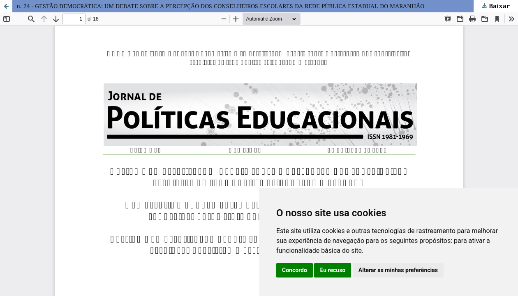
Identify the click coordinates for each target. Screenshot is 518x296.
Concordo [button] (294, 270)
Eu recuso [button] (332, 270)
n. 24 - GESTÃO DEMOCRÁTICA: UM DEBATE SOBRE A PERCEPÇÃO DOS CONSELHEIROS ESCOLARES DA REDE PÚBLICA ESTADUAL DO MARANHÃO (220, 6)
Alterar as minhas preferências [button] (398, 270)
